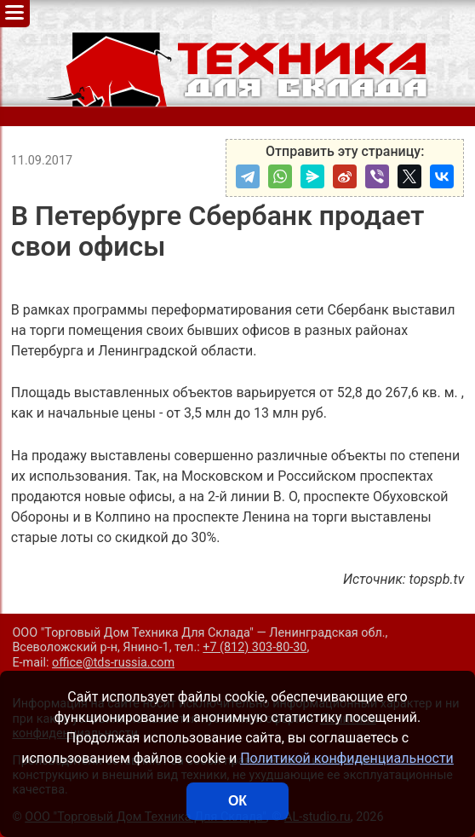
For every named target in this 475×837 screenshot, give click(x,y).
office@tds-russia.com (113, 662)
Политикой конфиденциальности (347, 758)
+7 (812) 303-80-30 (254, 647)
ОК (237, 801)
